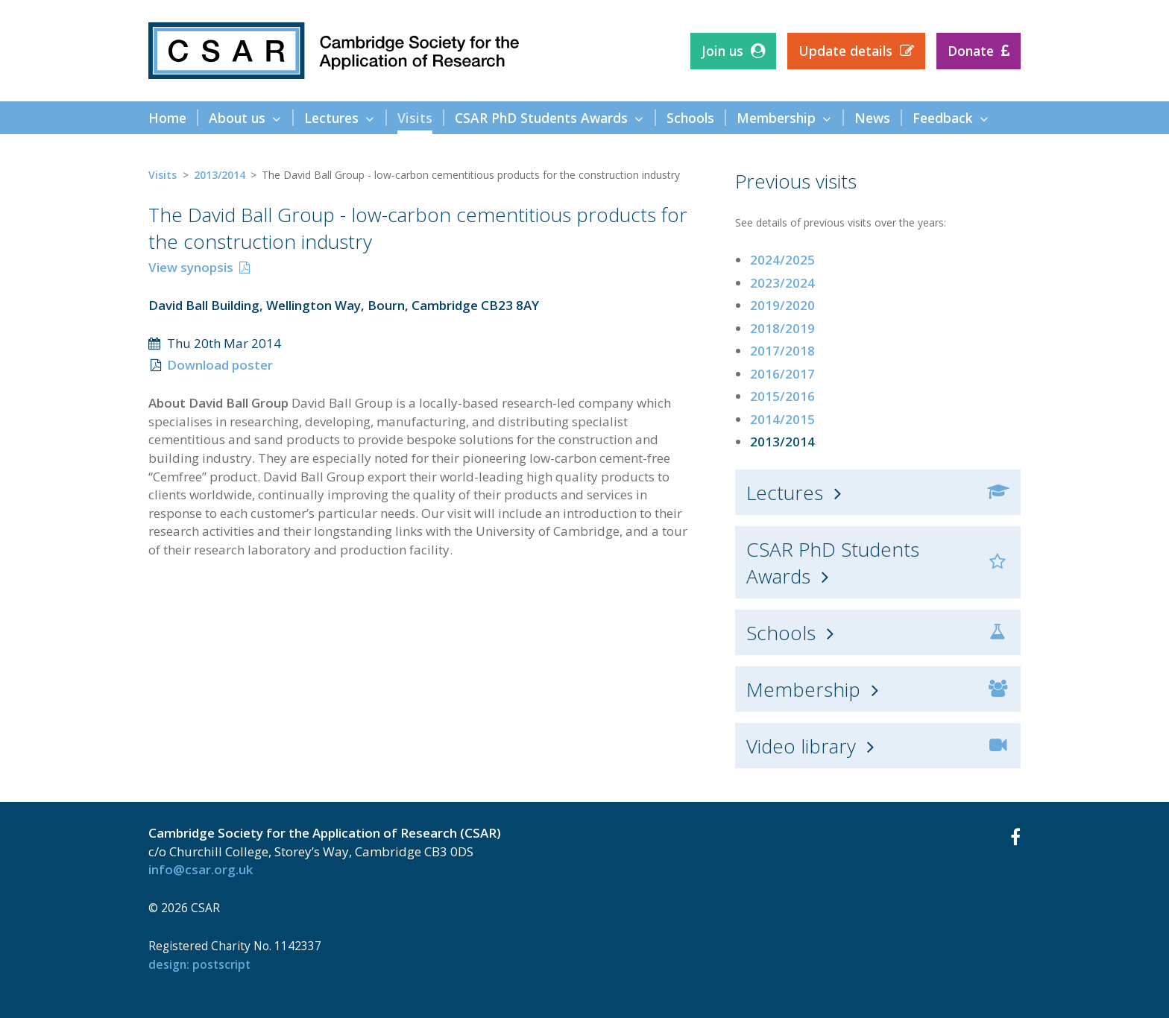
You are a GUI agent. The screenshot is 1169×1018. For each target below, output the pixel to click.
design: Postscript (199, 964)
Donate (971, 51)
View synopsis (190, 267)
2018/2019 (782, 328)
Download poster (220, 364)
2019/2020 (782, 305)
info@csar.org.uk (200, 869)
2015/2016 (782, 396)
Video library (801, 746)
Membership (803, 689)
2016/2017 (782, 373)
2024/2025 (782, 259)
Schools (781, 632)
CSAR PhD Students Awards (832, 562)
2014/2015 (782, 419)
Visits (162, 175)
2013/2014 (219, 175)
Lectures (784, 492)
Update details (845, 51)
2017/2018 (782, 350)
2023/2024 (782, 282)
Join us (722, 51)
